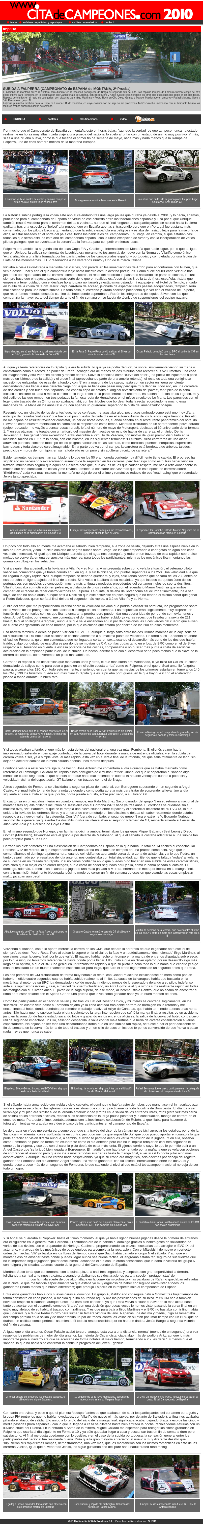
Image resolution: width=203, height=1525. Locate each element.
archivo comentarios (84, 22)
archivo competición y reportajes (42, 22)
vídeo (123, 119)
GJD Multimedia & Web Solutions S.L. (90, 1521)
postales (53, 119)
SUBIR (152, 1521)
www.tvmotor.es (15, 1279)
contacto (110, 22)
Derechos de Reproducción (130, 1521)
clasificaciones (89, 119)
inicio (13, 22)
